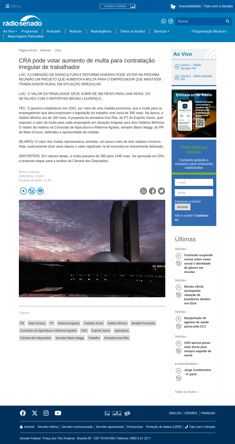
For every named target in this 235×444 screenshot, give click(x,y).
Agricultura (121, 330)
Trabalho (94, 338)
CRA (84, 330)
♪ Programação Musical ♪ (209, 31)
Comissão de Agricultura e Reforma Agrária (48, 330)
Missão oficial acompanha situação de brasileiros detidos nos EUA (197, 295)
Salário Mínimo (117, 323)
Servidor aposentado (110, 427)
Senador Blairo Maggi (69, 338)
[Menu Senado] (13, 6)
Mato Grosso (37, 323)
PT (52, 323)
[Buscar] (227, 21)
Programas (29, 31)
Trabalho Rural (93, 323)
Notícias (76, 31)
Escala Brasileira (186, 363)
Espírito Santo (101, 330)
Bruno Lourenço (29, 172)
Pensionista (135, 427)
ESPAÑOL (191, 413)
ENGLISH (175, 413)
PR (22, 323)
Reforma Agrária (68, 323)
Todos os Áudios (132, 31)
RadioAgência (101, 31)
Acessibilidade (190, 6)
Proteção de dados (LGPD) (164, 427)
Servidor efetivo (48, 427)
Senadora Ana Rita (116, 338)
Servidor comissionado (77, 427)
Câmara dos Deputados (35, 338)
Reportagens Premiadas (26, 36)
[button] (173, 6)
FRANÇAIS (208, 413)
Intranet (27, 427)
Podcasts (54, 31)
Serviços (160, 31)
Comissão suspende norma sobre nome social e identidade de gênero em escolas (198, 263)
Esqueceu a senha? (188, 201)
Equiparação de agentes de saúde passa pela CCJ (196, 322)
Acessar (182, 207)
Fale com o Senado (218, 6)
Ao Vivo (8, 31)
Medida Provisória (143, 323)
